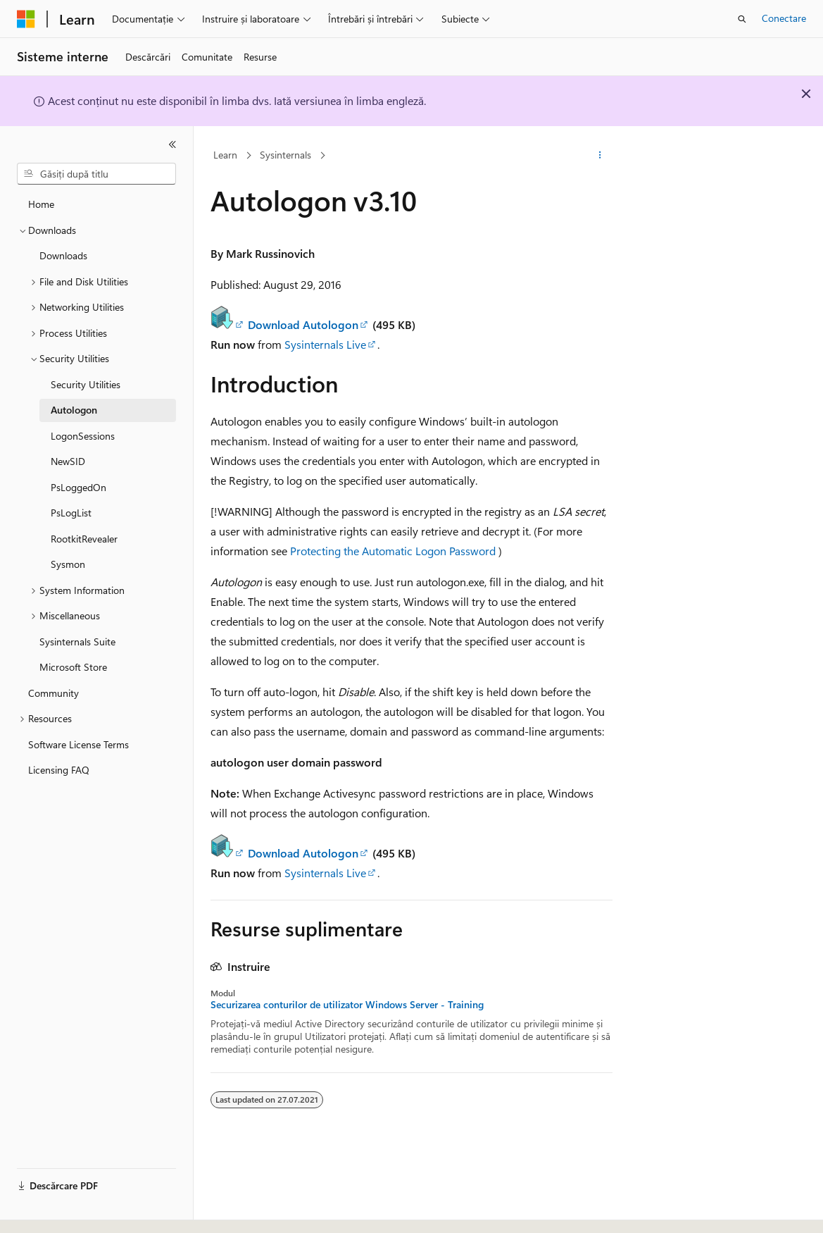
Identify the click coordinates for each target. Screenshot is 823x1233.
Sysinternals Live (325, 344)
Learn (225, 154)
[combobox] (96, 174)
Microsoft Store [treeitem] (73, 667)
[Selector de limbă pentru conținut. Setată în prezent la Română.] (49, 1209)
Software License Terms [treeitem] (78, 744)
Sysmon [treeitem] (68, 564)
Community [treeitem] (53, 693)
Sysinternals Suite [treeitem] (77, 641)
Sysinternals (285, 154)
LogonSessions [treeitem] (83, 435)
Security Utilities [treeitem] (85, 384)
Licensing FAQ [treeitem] (58, 769)
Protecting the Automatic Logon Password (393, 550)
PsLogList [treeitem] (71, 512)
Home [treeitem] (41, 204)
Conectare (784, 18)
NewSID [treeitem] (68, 461)
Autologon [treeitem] (74, 409)
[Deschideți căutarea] (742, 19)
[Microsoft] (26, 19)
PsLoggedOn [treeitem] (78, 487)
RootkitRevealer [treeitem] (84, 538)
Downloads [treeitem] (63, 255)
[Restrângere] (172, 144)
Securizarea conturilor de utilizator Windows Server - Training (347, 1004)
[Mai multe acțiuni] (600, 155)
